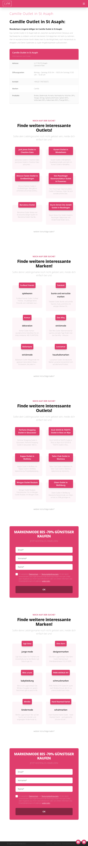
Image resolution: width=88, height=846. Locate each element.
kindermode (27, 709)
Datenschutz (33, 574)
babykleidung (27, 680)
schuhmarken (60, 709)
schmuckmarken (61, 680)
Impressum (49, 844)
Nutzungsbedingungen (50, 574)
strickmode (60, 325)
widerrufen (46, 581)
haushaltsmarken (61, 354)
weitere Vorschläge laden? (44, 231)
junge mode (27, 651)
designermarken (61, 651)
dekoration (27, 325)
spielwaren (27, 293)
